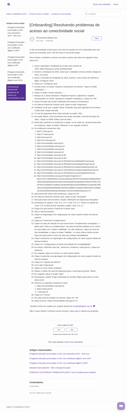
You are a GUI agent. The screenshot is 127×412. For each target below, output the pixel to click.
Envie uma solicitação (74, 342)
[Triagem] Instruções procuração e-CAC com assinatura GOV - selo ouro (16, 31)
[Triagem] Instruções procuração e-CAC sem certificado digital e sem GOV (16, 76)
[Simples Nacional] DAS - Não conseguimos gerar (50, 368)
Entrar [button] (115, 4)
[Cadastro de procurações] (61, 14)
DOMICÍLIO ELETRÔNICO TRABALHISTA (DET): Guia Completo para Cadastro (63, 372)
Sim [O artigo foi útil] (59, 330)
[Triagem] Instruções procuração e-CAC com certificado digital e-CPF (16, 61)
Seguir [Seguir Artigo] (97, 38)
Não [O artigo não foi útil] (72, 330)
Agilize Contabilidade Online (16, 14)
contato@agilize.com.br (82, 306)
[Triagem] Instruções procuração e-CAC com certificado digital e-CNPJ (16, 46)
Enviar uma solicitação (101, 4)
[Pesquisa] (102, 13)
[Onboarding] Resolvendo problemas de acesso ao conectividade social (16, 92)
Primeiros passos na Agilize (39, 14)
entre (39, 393)
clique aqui (74, 311)
